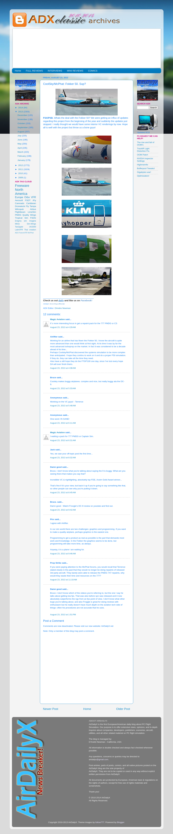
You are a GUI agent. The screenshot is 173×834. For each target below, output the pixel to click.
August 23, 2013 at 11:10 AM (63, 579)
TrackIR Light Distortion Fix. (143, 149)
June (20, 140)
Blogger (120, 822)
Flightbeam (20, 212)
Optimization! (143, 176)
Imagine (32, 221)
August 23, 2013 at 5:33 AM (63, 388)
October (22, 123)
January (22, 160)
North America (21, 192)
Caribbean (31, 203)
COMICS (92, 70)
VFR (33, 197)
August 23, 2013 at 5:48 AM (63, 405)
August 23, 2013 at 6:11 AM (63, 423)
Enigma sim (21, 221)
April (20, 148)
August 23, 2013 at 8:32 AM (63, 457)
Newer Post (50, 709)
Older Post (123, 709)
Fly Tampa (31, 206)
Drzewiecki (20, 206)
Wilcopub (19, 209)
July (20, 136)
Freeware (22, 186)
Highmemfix (142, 165)
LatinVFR (19, 230)
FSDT (27, 200)
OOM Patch (142, 155)
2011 (20, 169)
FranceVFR (23, 233)
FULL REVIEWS (34, 70)
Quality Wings (29, 215)
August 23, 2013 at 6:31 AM (63, 440)
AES (16, 233)
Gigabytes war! (144, 172)
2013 (20, 111)
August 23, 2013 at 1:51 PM (63, 614)
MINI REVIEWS (75, 70)
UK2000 (32, 227)
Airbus (33, 209)
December (23, 115)
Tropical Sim (21, 218)
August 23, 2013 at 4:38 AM (63, 368)
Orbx (27, 197)
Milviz (17, 224)
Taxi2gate (19, 227)
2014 (20, 107)
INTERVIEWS (55, 70)
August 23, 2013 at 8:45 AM (63, 492)
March (21, 152)
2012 (20, 165)
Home (18, 70)
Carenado (19, 203)
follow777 (99, 822)
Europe (19, 197)
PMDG (18, 215)
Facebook (86, 300)
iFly (34, 200)
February (22, 156)
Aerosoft (19, 200)
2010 (20, 173)
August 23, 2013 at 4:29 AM (63, 327)
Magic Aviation (57, 319)
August (21, 131)
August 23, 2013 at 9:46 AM (63, 553)
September (23, 127)
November (23, 119)
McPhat (31, 233)
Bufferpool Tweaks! (146, 168)
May (20, 144)
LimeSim (32, 212)
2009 (20, 177)
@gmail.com (102, 759)
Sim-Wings (31, 224)
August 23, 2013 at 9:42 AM (63, 510)
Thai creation (30, 230)
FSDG (33, 218)
